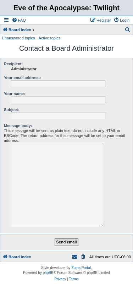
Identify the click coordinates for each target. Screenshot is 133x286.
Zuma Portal (80, 268)
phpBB (48, 273)
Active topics (50, 38)
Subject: (11, 110)
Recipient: (13, 64)
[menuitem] (19, 20)
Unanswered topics (18, 38)
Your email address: (22, 78)
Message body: (18, 125)
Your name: (14, 94)
